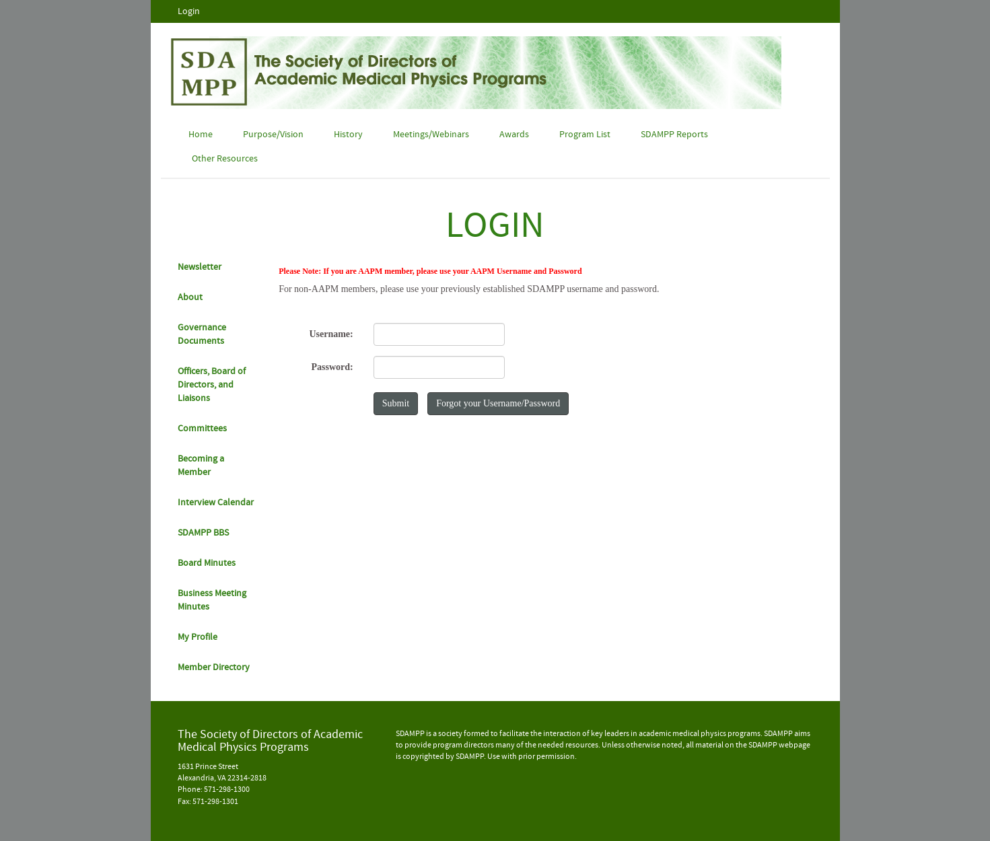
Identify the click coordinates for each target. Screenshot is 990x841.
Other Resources (225, 159)
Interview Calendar (216, 503)
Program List (584, 135)
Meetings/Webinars (431, 135)
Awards (514, 135)
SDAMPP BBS (203, 533)
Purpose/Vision (273, 135)
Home (200, 135)
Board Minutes (207, 563)
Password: (332, 367)
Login (189, 11)
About (190, 297)
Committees (202, 429)
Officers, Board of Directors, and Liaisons (212, 384)
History (348, 135)
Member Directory (214, 667)
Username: (331, 334)
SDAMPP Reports (674, 135)
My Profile (197, 637)
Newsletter (199, 267)
